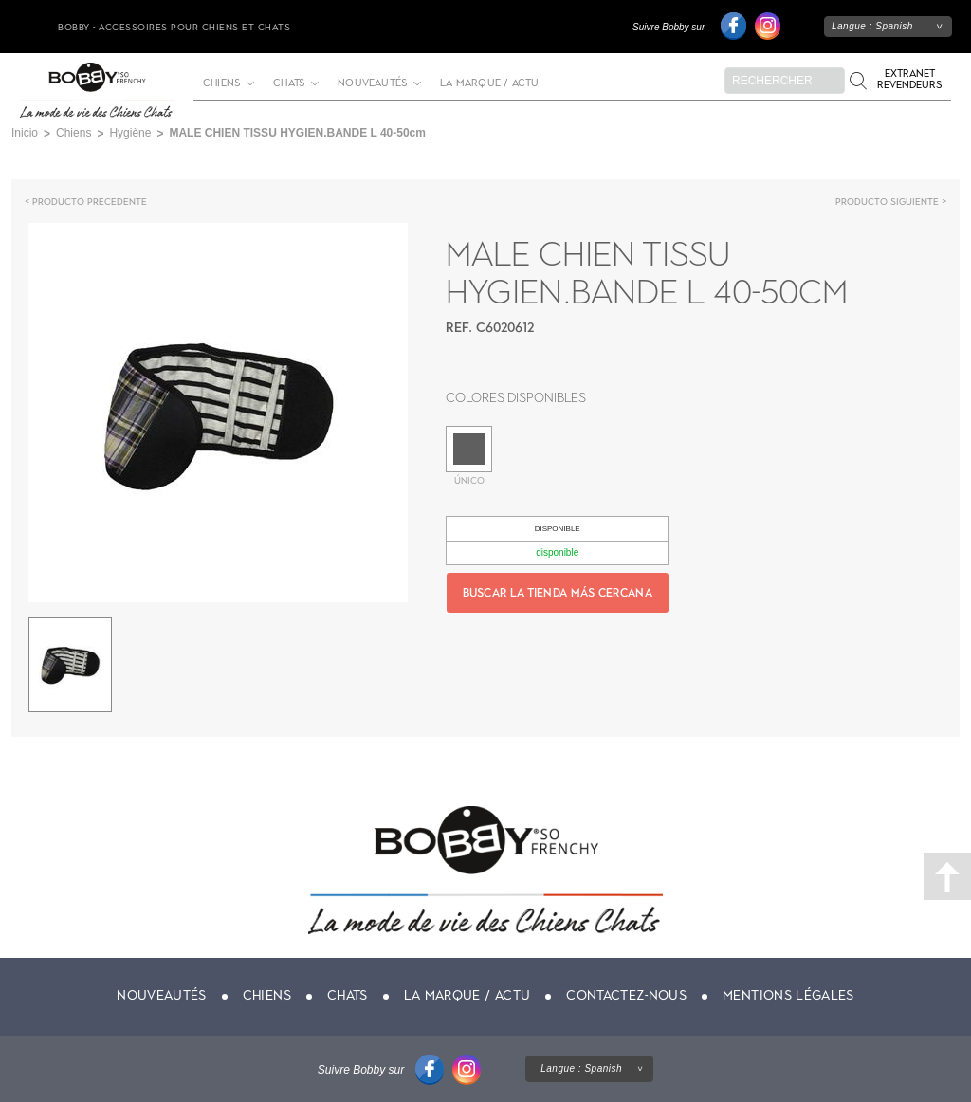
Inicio (24, 132)
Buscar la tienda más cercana (557, 592)
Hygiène (130, 132)
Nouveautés (372, 83)
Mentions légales (788, 995)
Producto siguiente (887, 201)
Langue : (872, 26)
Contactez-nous (626, 995)
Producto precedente (89, 201)
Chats (288, 83)
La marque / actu (489, 83)
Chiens (221, 83)
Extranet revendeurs (909, 79)
